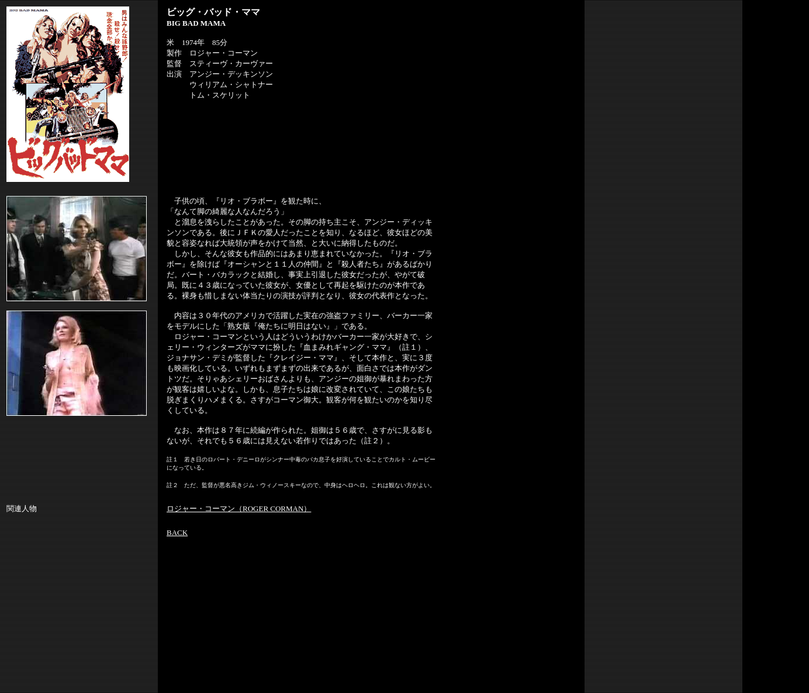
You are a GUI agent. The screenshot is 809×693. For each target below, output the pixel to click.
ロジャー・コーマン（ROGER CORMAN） (239, 508)
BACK (177, 532)
